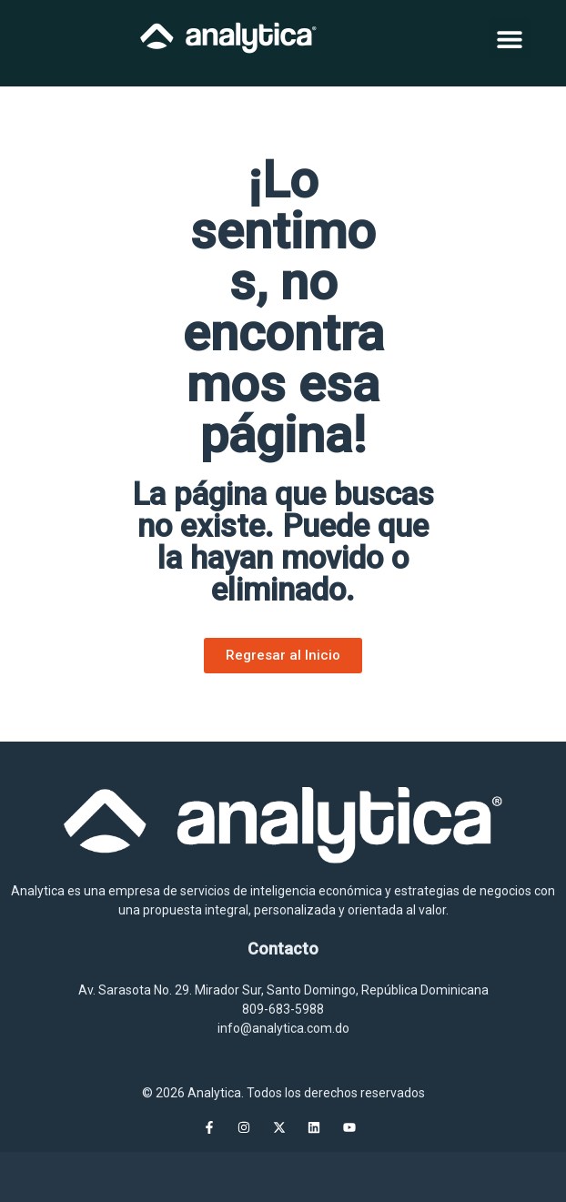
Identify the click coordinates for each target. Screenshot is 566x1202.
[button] (509, 38)
